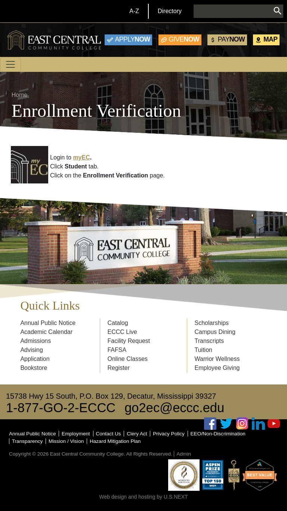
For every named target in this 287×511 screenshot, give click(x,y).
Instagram (242, 423)
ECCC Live (122, 332)
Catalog (117, 323)
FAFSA (116, 350)
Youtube (274, 423)
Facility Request (128, 341)
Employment (76, 434)
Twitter (226, 423)
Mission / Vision (66, 441)
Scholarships (212, 323)
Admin (183, 454)
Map (270, 39)
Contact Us (108, 434)
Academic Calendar (46, 332)
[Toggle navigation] (10, 64)
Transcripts (209, 341)
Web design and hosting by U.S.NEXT (143, 497)
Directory (170, 11)
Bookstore (33, 368)
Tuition (203, 350)
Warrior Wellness (217, 359)
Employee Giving (217, 368)
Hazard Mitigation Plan (115, 441)
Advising (31, 350)
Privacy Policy (169, 434)
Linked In (258, 423)
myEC (81, 157)
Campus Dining (215, 332)
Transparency (27, 441)
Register (118, 368)
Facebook (210, 423)
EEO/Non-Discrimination (218, 434)
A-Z (134, 11)
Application (34, 359)
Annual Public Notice (47, 323)
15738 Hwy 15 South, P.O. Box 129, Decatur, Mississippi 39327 (111, 396)
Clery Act (137, 434)
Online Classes (127, 359)
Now (132, 39)
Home (20, 95)
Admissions (35, 341)
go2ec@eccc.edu (174, 408)
